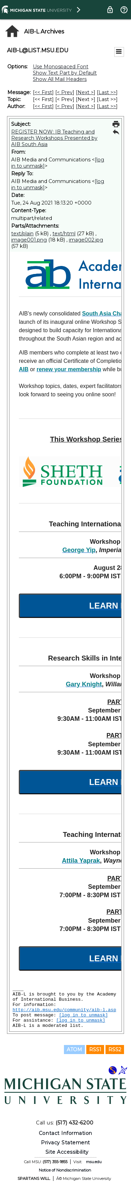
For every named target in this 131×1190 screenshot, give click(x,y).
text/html (63, 233)
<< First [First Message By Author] (43, 106)
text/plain (22, 233)
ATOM (74, 1049)
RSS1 (95, 1049)
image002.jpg (86, 240)
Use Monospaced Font (60, 66)
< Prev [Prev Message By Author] (65, 106)
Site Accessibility (67, 1152)
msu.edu (94, 1161)
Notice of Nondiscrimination (65, 1170)
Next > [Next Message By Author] (86, 106)
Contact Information (65, 1133)
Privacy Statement (65, 1142)
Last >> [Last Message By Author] (107, 106)
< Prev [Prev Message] (65, 92)
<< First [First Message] (43, 92)
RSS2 (114, 1049)
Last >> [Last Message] (107, 92)
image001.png (29, 240)
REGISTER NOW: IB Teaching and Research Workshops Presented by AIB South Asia (54, 138)
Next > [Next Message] (86, 92)
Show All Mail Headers (60, 79)
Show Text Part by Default (65, 73)
